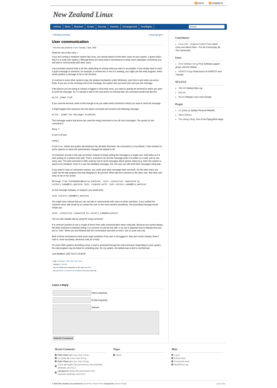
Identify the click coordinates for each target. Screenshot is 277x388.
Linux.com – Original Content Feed (194, 44)
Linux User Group (80, 355)
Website (95, 307)
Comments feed (181, 361)
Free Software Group (188, 64)
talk (71, 261)
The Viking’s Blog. (186, 119)
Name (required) (99, 293)
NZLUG (182, 92)
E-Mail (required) (99, 300)
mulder (75, 48)
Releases (78, 26)
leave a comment (65, 271)
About (118, 355)
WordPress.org (181, 364)
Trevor (61, 364)
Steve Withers (185, 115)
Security (102, 26)
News (67, 26)
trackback (78, 271)
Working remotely (62, 35)
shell (68, 261)
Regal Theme (98, 384)
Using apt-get (155, 35)
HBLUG (182, 88)
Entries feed (179, 358)
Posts (200, 3)
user (75, 261)
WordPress (87, 384)
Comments (217, 3)
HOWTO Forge (185, 71)
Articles (57, 26)
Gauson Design (120, 384)
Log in (177, 355)
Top (223, 384)
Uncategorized (129, 26)
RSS (89, 267)
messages (61, 261)
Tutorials (114, 26)
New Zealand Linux (83, 14)
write (80, 261)
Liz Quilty (182, 110)
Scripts (90, 26)
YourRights (146, 26)
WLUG (181, 97)
